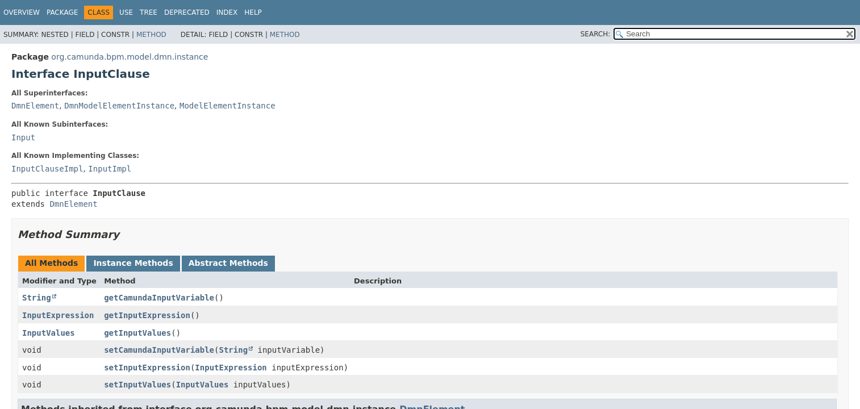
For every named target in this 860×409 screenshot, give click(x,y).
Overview (21, 12)
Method (151, 35)
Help (253, 12)
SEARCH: (596, 34)
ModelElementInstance (227, 105)
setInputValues (137, 384)
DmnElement (35, 105)
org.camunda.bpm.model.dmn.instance (129, 56)
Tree (148, 12)
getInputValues (137, 332)
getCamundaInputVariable (159, 297)
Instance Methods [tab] (133, 263)
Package (62, 12)
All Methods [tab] (51, 263)
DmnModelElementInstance (119, 105)
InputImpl (109, 168)
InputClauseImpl (47, 168)
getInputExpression (147, 315)
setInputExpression (147, 367)
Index (227, 12)
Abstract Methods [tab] (228, 263)
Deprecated (187, 12)
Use (126, 12)
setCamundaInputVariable (159, 349)
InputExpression (58, 315)
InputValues (48, 332)
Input (23, 137)
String (36, 297)
